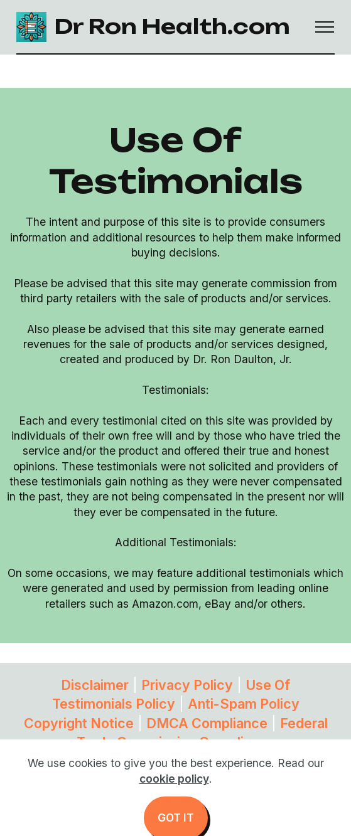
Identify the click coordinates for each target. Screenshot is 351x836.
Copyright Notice (79, 723)
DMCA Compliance (206, 723)
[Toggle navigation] (325, 27)
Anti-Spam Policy (244, 704)
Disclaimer (95, 685)
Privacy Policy (187, 685)
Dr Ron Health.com (172, 26)
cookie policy (174, 797)
